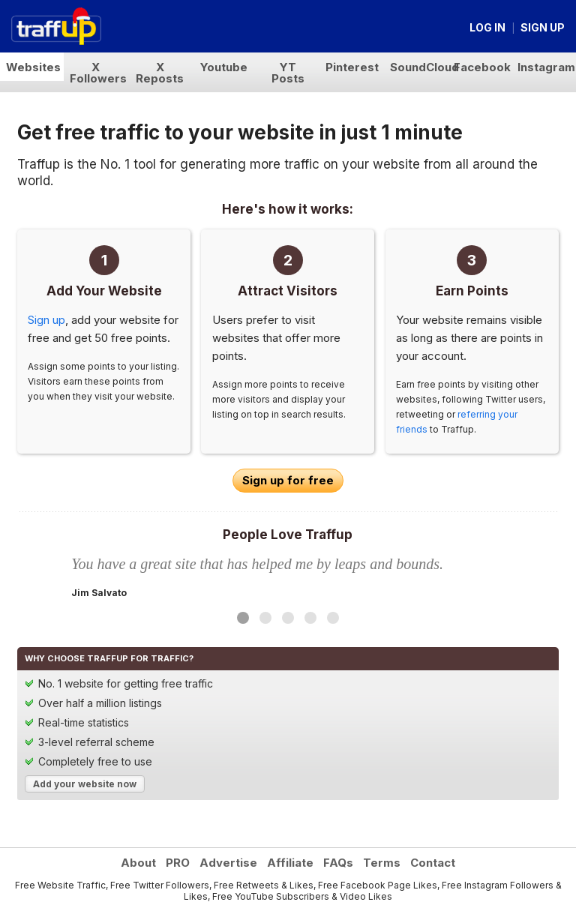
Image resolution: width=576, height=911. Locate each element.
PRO (178, 862)
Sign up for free (288, 480)
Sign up (542, 27)
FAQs (338, 862)
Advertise (228, 862)
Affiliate (290, 862)
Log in (488, 27)
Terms (381, 862)
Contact (432, 862)
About (138, 862)
